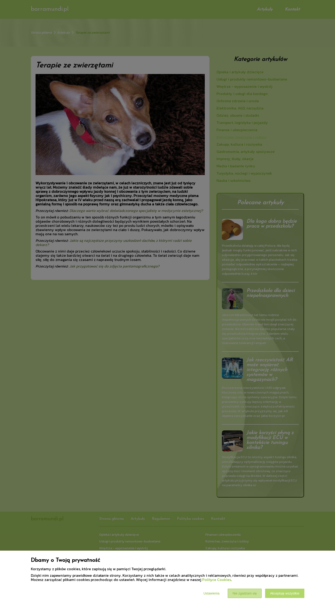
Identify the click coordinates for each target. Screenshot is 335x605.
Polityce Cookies (216, 579)
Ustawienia (211, 593)
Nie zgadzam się (245, 593)
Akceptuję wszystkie (284, 593)
